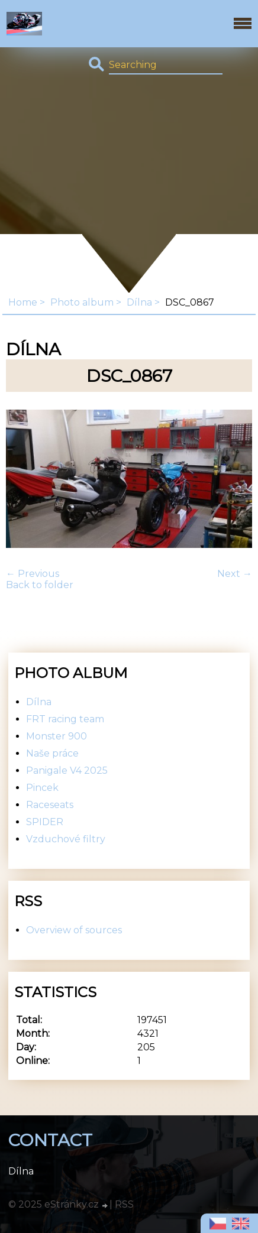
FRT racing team (65, 719)
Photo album (82, 302)
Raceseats (49, 804)
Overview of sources (74, 930)
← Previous (32, 573)
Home (22, 302)
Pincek (42, 787)
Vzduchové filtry (65, 839)
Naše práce (52, 753)
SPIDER (44, 822)
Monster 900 (56, 736)
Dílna (139, 302)
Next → (234, 573)
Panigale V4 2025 (67, 770)
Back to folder (39, 584)
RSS (124, 1204)
